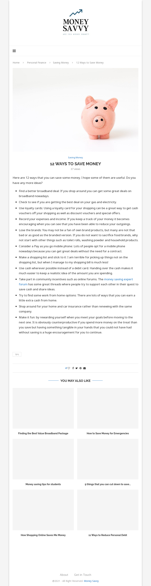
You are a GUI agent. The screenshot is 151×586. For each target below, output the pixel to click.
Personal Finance (36, 62)
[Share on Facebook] (73, 368)
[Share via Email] (84, 368)
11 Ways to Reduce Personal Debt (107, 535)
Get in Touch (82, 575)
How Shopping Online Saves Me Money (43, 535)
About (64, 575)
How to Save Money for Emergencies (108, 433)
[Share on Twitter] (77, 368)
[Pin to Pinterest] (80, 368)
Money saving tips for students (43, 484)
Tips (17, 354)
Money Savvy (91, 581)
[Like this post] (69, 368)
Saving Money (61, 62)
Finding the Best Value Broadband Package (43, 433)
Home (16, 62)
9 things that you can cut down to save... (108, 484)
